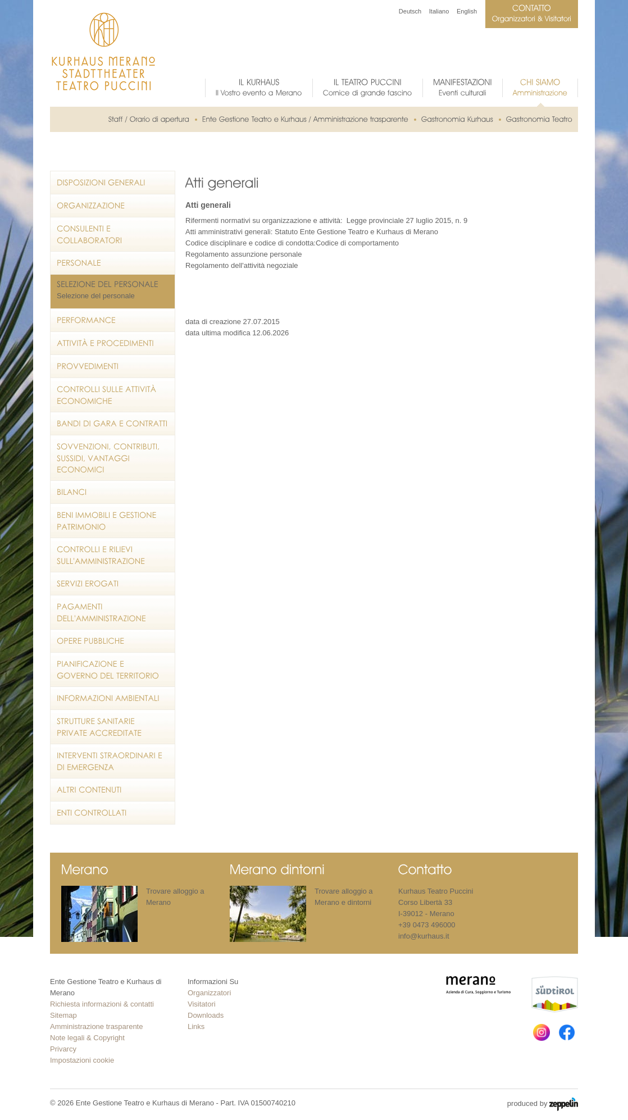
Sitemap (63, 1015)
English (467, 11)
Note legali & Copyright (87, 1038)
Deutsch (410, 11)
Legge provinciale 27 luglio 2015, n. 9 (407, 220)
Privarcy (63, 1049)
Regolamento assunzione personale (243, 254)
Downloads (206, 1015)
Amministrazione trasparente (96, 1026)
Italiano (439, 11)
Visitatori (202, 1004)
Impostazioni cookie (82, 1060)
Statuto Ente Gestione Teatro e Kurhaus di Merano (356, 231)
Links (196, 1026)
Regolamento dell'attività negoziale (241, 265)
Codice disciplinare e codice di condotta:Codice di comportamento (292, 243)
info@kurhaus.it (423, 936)
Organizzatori (209, 993)
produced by (542, 1104)
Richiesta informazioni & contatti (102, 1004)
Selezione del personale (96, 296)
